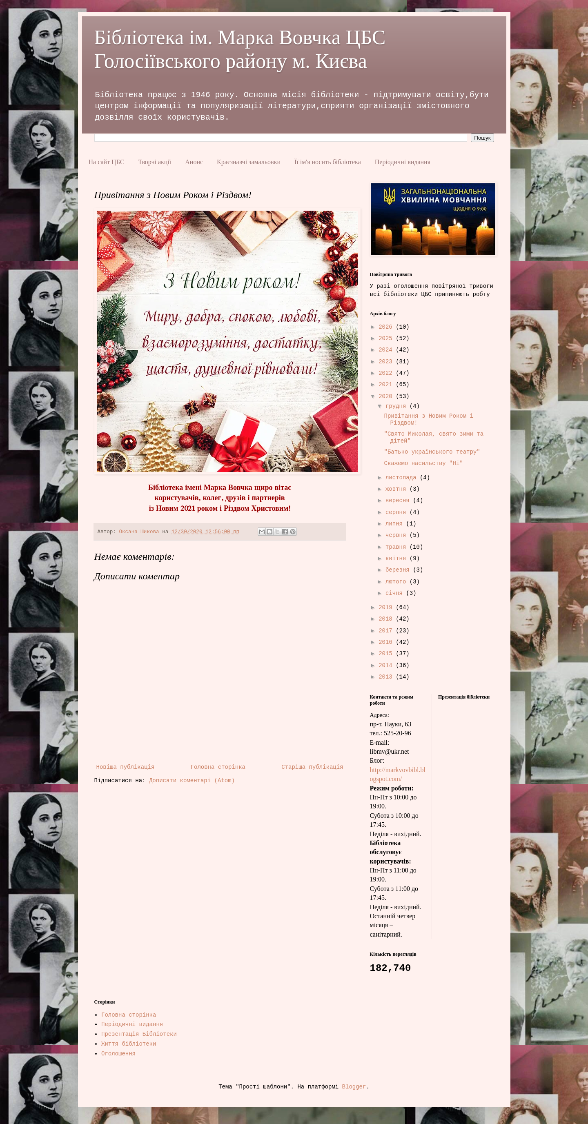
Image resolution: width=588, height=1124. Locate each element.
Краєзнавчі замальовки (249, 161)
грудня (397, 406)
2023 (387, 361)
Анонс (194, 161)
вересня (399, 500)
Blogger (354, 1087)
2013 (387, 677)
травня (397, 547)
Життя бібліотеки (128, 1044)
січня (395, 593)
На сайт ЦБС (107, 161)
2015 (387, 653)
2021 (387, 384)
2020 (387, 396)
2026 (387, 327)
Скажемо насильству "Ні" (423, 463)
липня (395, 524)
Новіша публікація (125, 767)
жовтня (397, 489)
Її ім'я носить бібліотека (327, 161)
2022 (387, 373)
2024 (387, 350)
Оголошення (118, 1054)
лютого (397, 582)
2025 (387, 338)
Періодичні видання (402, 161)
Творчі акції (154, 161)
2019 (387, 607)
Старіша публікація (312, 767)
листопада (402, 477)
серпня (397, 512)
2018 (387, 619)
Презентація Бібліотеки (139, 1034)
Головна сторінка (218, 767)
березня (399, 570)
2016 (387, 642)
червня (397, 535)
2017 (387, 631)
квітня (397, 558)
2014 (387, 665)
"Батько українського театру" (432, 452)
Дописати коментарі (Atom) (192, 780)
